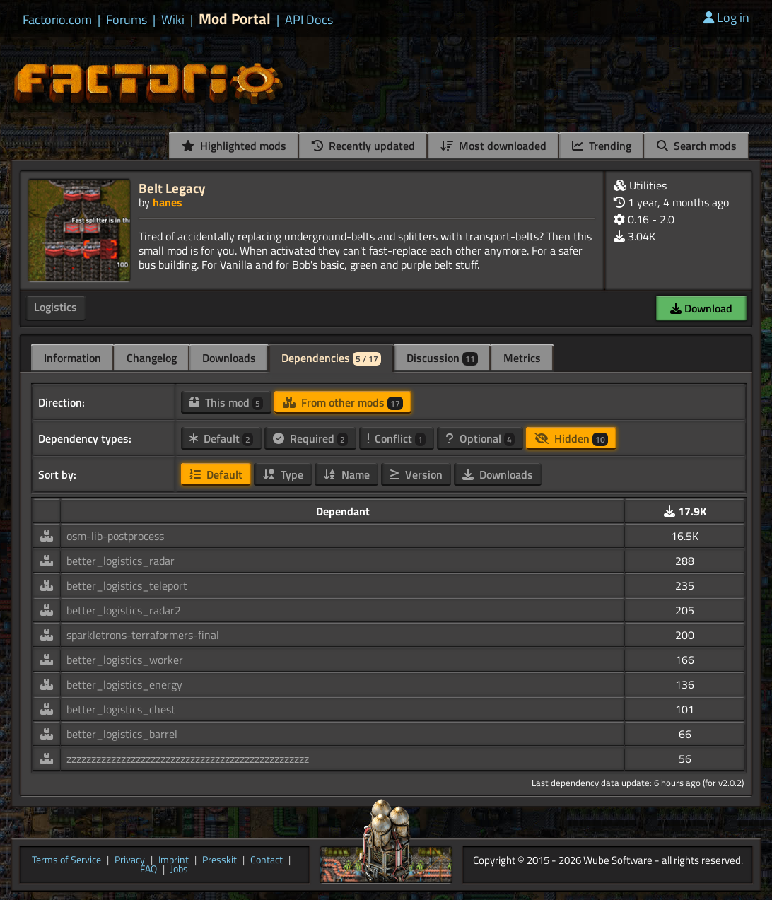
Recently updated (363, 145)
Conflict (397, 438)
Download (701, 308)
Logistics (55, 306)
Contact (266, 860)
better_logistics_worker (124, 659)
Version (416, 474)
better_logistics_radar (120, 560)
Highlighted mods (234, 145)
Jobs (179, 870)
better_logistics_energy (124, 684)
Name (346, 474)
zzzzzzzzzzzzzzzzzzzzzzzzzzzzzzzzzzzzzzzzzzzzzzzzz (187, 758)
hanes (167, 202)
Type (282, 474)
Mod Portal (235, 18)
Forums (126, 19)
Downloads (229, 357)
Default (221, 438)
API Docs (309, 19)
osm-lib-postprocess (115, 535)
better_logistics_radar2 (123, 610)
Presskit (219, 860)
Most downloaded (493, 145)
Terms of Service (66, 860)
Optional (480, 438)
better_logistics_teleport (126, 585)
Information (72, 357)
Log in (726, 17)
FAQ (148, 870)
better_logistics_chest (120, 709)
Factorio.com (57, 19)
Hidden (571, 438)
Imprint (173, 860)
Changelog (152, 357)
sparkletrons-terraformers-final (142, 634)
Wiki (173, 19)
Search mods (697, 145)
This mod (226, 402)
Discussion (442, 357)
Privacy (130, 860)
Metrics (522, 357)
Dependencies (331, 357)
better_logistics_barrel (121, 733)
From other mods (343, 402)
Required (310, 438)
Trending (601, 145)
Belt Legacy (172, 187)
